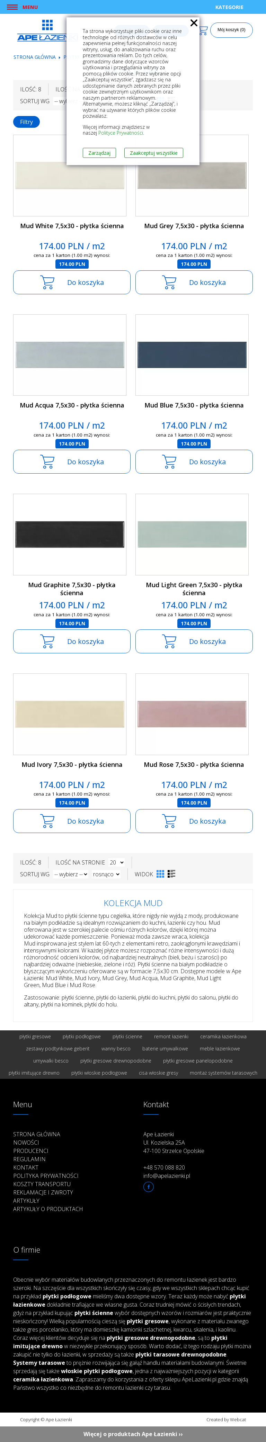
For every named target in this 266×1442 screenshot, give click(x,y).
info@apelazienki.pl (166, 1176)
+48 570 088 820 (164, 1167)
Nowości (26, 1142)
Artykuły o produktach (48, 1209)
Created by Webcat (226, 1419)
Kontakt (25, 1167)
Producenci (30, 1151)
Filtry (26, 122)
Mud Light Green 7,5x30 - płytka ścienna (194, 589)
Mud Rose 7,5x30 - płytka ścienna (194, 764)
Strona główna (35, 57)
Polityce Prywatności (120, 132)
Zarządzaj (99, 153)
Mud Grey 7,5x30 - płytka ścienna (194, 226)
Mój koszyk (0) (232, 29)
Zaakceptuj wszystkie (154, 153)
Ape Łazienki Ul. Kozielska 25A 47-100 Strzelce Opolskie (173, 1142)
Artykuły (26, 1200)
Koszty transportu (42, 1184)
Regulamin (29, 1159)
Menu (30, 6)
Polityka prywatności (46, 1176)
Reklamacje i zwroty (43, 1192)
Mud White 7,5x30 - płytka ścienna (72, 226)
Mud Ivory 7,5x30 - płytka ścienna (72, 764)
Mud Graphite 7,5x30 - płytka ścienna (72, 589)
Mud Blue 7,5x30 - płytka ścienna (194, 405)
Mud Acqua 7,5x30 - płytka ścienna (72, 405)
